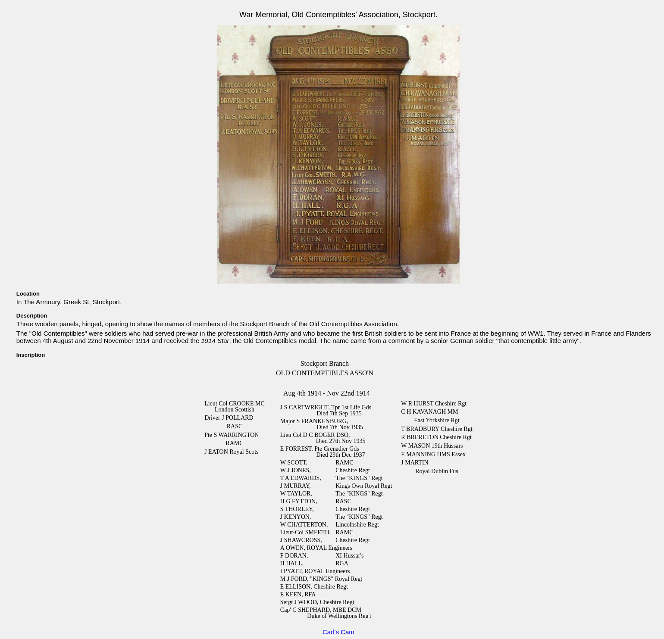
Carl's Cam (338, 632)
